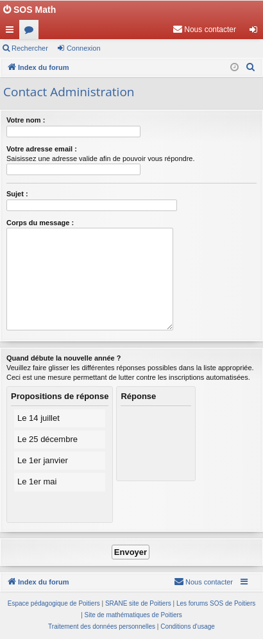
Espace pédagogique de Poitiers (54, 603)
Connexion (84, 48)
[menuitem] (204, 29)
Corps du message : (40, 222)
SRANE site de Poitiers (138, 603)
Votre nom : (25, 120)
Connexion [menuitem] (256, 32)
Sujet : (17, 194)
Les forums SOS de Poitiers (215, 603)
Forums (31, 32)
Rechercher (30, 48)
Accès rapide (12, 32)
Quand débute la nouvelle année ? (63, 358)
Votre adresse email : (41, 149)
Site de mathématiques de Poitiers (133, 614)
